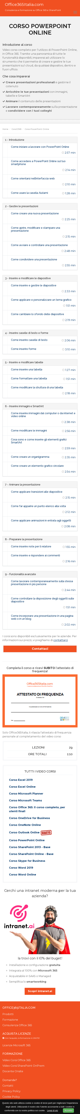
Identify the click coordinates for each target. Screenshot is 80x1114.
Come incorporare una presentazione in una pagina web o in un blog (42, 617)
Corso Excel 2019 (21, 779)
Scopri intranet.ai (40, 991)
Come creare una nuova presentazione (35, 213)
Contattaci (40, 649)
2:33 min (69, 291)
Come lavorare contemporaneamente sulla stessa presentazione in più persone (42, 583)
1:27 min (69, 370)
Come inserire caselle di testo (29, 340)
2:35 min (69, 457)
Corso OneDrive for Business (29, 818)
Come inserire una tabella (26, 369)
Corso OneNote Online (25, 825)
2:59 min (69, 448)
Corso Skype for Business (27, 860)
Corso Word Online (22, 874)
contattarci (60, 640)
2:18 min (69, 393)
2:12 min (69, 512)
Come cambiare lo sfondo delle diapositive (37, 314)
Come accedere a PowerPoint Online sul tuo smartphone (38, 163)
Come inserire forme (23, 348)
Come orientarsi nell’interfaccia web (33, 178)
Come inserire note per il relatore (31, 546)
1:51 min (69, 305)
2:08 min (68, 526)
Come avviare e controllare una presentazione (39, 245)
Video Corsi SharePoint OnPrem (23, 1065)
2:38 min (68, 422)
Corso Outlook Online (30, 833)
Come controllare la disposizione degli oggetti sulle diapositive (42, 600)
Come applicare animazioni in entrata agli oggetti (41, 520)
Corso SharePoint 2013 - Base (29, 847)
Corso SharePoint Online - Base (31, 854)
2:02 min (68, 624)
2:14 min (69, 170)
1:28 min (69, 193)
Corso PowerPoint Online (27, 840)
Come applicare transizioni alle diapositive (36, 491)
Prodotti (7, 1014)
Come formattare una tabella (29, 378)
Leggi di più (52, 1110)
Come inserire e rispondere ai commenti (35, 555)
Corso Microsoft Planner (26, 793)
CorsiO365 (16, 129)
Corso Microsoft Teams (25, 800)
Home (5, 129)
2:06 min (69, 340)
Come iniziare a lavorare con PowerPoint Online (40, 146)
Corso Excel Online (22, 786)
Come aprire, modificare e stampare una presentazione (35, 229)
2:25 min (69, 219)
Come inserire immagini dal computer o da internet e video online (43, 415)
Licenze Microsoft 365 (16, 1045)
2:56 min (69, 431)
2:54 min (69, 471)
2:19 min (69, 320)
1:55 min (69, 547)
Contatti (7, 1085)
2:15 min (69, 236)
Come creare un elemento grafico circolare (37, 465)
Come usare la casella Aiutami (29, 192)
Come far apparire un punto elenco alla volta (38, 506)
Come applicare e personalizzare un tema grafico (41, 299)
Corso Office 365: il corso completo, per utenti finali (37, 809)
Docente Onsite (12, 1071)
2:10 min (69, 184)
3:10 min (69, 349)
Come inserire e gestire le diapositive (33, 285)
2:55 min (69, 265)
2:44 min (69, 590)
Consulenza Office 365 (17, 1025)
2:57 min (69, 152)
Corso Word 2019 (21, 867)
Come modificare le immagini (29, 430)
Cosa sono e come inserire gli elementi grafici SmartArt (39, 441)
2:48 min (68, 251)
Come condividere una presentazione (34, 259)
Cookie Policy (11, 1096)
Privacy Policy (11, 1091)
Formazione (10, 1019)
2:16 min (69, 561)
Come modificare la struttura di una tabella (37, 387)
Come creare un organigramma (30, 456)
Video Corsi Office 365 (16, 1060)
